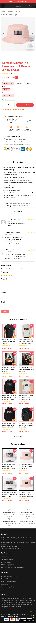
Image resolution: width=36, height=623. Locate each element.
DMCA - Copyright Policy (8, 565)
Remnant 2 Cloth (12, 12)
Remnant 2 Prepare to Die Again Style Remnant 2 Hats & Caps (9, 494)
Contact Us (4, 584)
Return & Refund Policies (8, 581)
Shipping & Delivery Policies (9, 576)
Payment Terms (6, 579)
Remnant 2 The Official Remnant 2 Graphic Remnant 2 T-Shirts (26, 397)
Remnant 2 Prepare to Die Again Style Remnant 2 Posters (26, 369)
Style (3, 87)
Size (3, 93)
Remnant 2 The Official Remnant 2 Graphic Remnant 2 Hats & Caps (9, 466)
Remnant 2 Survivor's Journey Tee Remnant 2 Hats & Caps (26, 466)
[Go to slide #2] (23, 55)
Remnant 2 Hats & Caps (9, 15)
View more (18, 436)
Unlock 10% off (32, 614)
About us (4, 557)
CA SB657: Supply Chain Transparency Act (13, 567)
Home (3, 12)
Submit (5, 311)
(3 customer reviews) (17, 74)
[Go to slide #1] (13, 55)
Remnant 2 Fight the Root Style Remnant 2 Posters (8, 369)
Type (3, 81)
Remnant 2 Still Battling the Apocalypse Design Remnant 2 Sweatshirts (26, 341)
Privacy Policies (6, 562)
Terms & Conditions (7, 559)
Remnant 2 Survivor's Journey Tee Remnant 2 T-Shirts (9, 341)
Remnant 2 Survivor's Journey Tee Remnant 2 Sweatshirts (26, 425)
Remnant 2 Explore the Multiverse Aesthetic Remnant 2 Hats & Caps (26, 494)
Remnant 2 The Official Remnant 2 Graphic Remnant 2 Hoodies (9, 425)
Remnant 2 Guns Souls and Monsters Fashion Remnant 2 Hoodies (9, 397)
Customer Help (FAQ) (7, 587)
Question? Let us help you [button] (27, 620)
